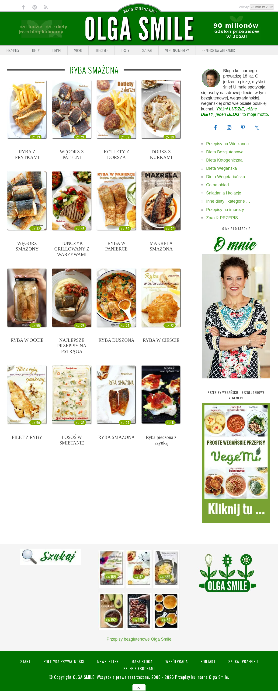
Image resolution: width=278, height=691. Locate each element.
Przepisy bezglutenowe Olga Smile (139, 639)
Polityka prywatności (64, 661)
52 (124, 137)
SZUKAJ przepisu (243, 661)
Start (25, 661)
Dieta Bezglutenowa (224, 152)
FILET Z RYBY (27, 437)
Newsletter (108, 661)
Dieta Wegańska (221, 168)
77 (170, 228)
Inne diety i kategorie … (228, 201)
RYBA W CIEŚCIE (161, 340)
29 (80, 325)
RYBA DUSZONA (116, 340)
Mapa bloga (142, 661)
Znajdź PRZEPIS (222, 217)
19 (35, 137)
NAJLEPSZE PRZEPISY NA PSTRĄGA (71, 346)
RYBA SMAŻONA (116, 437)
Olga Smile (83, 677)
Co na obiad (217, 185)
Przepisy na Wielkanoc (227, 143)
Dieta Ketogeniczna (224, 160)
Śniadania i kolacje (223, 193)
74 (125, 325)
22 (169, 325)
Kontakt (208, 661)
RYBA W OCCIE (27, 340)
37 (125, 422)
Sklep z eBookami (139, 668)
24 (80, 137)
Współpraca (176, 661)
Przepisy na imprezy (225, 209)
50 (124, 228)
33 (169, 137)
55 (35, 325)
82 (35, 228)
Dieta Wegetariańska (225, 176)
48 (80, 228)
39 (80, 422)
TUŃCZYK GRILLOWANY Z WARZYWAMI (71, 249)
